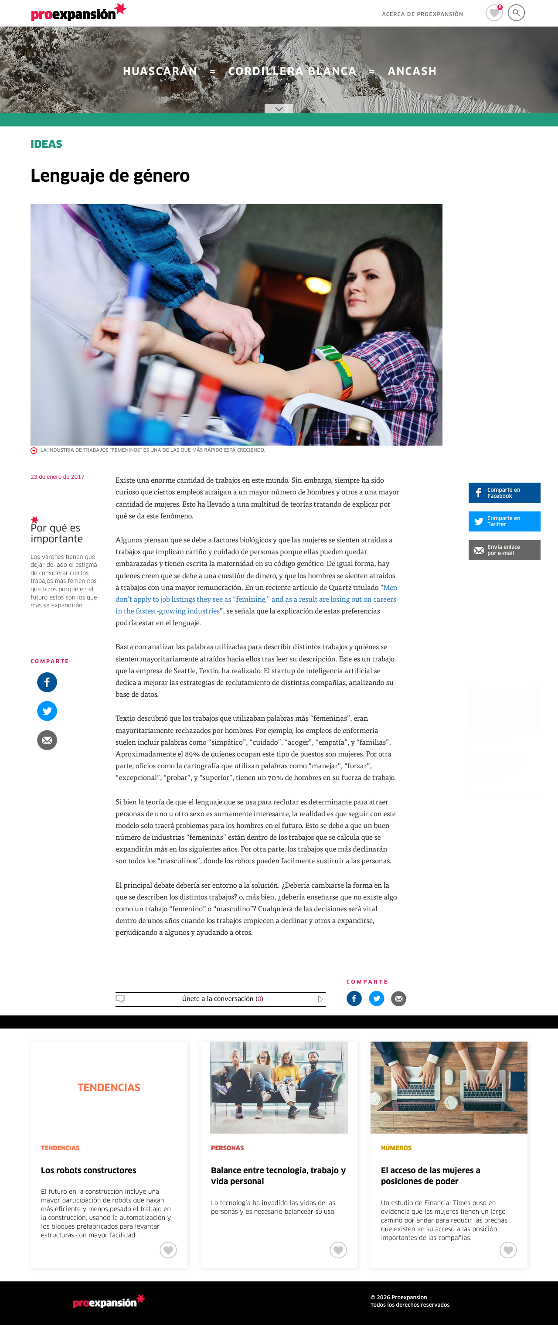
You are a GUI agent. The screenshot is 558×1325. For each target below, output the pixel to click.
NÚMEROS (396, 1148)
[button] (505, 550)
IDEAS (46, 145)
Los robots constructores (88, 1171)
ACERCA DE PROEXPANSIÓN (422, 14)
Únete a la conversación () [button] (222, 999)
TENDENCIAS (60, 1148)
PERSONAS (227, 1148)
